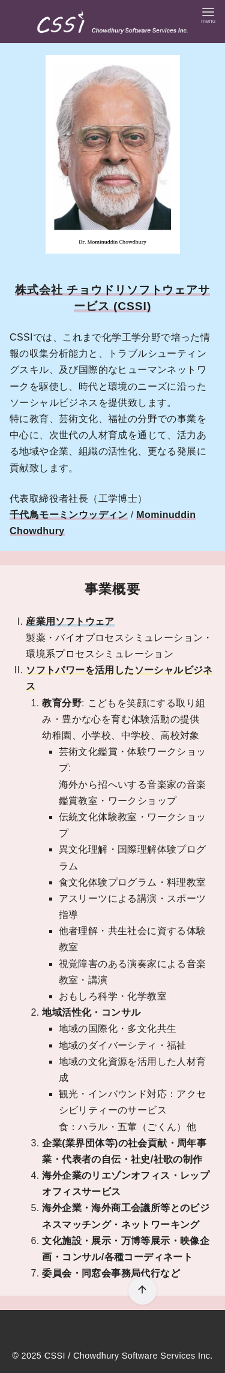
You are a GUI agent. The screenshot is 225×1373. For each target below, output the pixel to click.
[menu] (208, 14)
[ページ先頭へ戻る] (142, 1290)
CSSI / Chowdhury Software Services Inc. (128, 1355)
